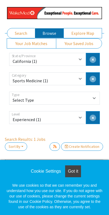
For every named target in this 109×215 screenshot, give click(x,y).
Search (21, 33)
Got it (73, 171)
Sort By (14, 146)
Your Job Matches (31, 43)
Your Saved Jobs (79, 43)
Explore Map (82, 33)
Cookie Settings (46, 171)
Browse (49, 33)
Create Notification (82, 146)
